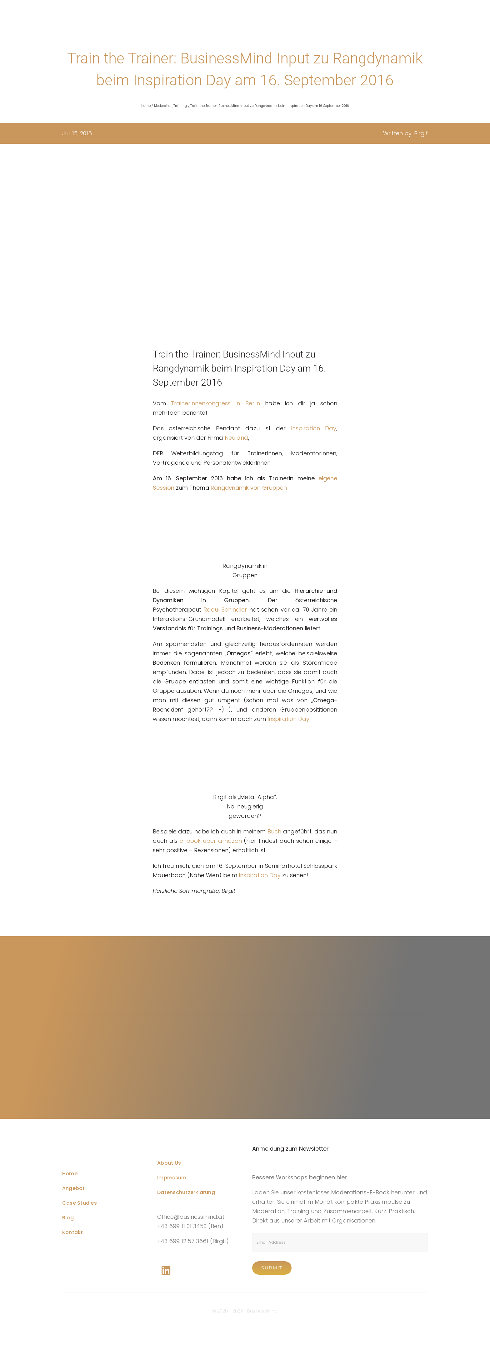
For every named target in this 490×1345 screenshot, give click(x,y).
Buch (275, 831)
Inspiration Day (314, 428)
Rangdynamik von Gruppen (249, 488)
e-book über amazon (210, 841)
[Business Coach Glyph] (98, 1140)
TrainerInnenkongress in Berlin (215, 403)
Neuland (236, 438)
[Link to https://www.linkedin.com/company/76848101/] (166, 1270)
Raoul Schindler (225, 609)
